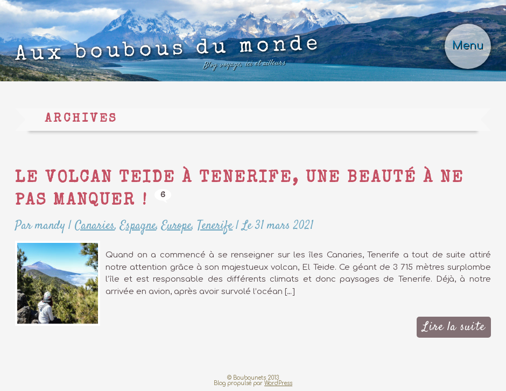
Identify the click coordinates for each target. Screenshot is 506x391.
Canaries (95, 225)
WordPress (278, 383)
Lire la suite (453, 327)
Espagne (138, 225)
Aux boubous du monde (168, 55)
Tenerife (215, 225)
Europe (176, 225)
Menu (467, 46)
